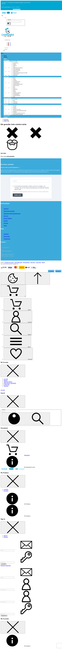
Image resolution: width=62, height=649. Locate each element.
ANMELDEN (17, 195)
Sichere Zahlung (8, 218)
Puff (14, 100)
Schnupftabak (16, 94)
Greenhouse (15, 62)
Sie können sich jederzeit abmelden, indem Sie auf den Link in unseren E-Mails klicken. (31, 191)
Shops (5, 225)
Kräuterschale (16, 85)
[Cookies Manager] (13, 278)
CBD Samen (15, 71)
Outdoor (15, 65)
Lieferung (6, 208)
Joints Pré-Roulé (16, 70)
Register (6, 537)
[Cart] (17, 304)
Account (6, 379)
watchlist (6, 489)
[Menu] (17, 341)
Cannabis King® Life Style (19, 113)
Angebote (6, 234)
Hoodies (15, 105)
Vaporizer (15, 101)
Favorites (6, 490)
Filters (14, 79)
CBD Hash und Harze (17, 67)
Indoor (14, 64)
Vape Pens (15, 102)
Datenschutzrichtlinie (9, 211)
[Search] (14, 21)
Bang (14, 87)
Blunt (14, 77)
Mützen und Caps (17, 109)
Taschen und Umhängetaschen (19, 110)
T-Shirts (15, 108)
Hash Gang (32, 262)
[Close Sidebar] (13, 371)
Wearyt (43, 262)
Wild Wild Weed (26, 262)
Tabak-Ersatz (16, 74)
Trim (14, 66)
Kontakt (6, 220)
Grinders (15, 80)
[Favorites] (18, 354)
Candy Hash (38, 262)
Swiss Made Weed (18, 262)
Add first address (8, 381)
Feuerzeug (15, 89)
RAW (14, 90)
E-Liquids (15, 99)
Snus (14, 96)
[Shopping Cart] (13, 291)
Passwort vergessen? (6, 565)
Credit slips (6, 384)
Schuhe (14, 106)
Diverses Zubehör (17, 92)
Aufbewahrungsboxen (18, 84)
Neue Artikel (7, 236)
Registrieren (4, 615)
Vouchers (6, 386)
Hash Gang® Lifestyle (18, 114)
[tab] (32, 489)
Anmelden (3, 564)
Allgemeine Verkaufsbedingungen (12, 213)
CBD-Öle (15, 75)
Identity (6, 380)
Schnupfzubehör (16, 95)
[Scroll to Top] (37, 278)
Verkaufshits (7, 238)
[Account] (18, 317)
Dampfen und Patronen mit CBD (20, 72)
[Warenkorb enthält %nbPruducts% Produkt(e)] (15, 455)
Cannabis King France (9, 262)
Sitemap (6, 223)
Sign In (5, 535)
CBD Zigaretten (16, 69)
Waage (14, 91)
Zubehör (15, 111)
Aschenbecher (16, 82)
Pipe (14, 86)
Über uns (6, 216)
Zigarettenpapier (16, 81)
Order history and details (10, 383)
